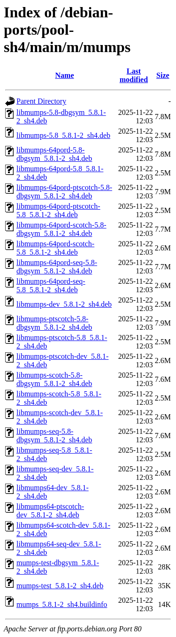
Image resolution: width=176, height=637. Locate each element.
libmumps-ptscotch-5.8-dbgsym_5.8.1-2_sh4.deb (54, 323)
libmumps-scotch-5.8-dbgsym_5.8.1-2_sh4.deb (54, 379)
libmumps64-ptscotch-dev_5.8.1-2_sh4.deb (50, 510)
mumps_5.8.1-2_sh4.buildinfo (61, 604)
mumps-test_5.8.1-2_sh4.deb (59, 586)
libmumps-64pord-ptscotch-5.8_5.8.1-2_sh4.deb (58, 210)
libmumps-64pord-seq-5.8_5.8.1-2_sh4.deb (50, 285)
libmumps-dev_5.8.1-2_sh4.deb (64, 304)
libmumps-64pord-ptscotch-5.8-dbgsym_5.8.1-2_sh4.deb (64, 191)
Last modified (134, 75)
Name (64, 75)
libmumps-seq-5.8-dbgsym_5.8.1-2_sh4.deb (54, 435)
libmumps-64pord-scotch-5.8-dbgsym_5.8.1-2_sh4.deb (61, 229)
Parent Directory (41, 101)
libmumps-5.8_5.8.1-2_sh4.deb (63, 135)
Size (162, 75)
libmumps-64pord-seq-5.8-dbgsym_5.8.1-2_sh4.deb (56, 266)
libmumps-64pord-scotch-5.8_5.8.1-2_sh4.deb (55, 248)
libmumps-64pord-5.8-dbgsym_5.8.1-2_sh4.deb (54, 154)
